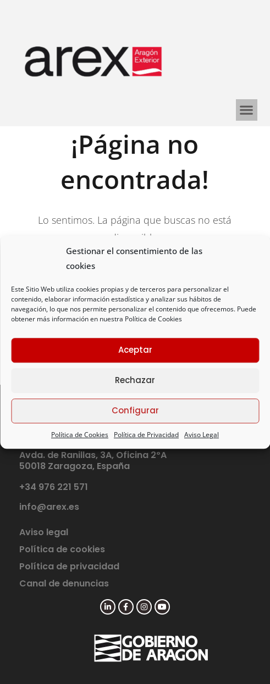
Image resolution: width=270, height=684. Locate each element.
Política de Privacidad (146, 434)
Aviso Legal (201, 434)
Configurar (135, 410)
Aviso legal (43, 532)
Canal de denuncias (64, 583)
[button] (246, 110)
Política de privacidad (69, 566)
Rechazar (135, 380)
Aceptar (135, 350)
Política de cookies (62, 549)
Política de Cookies (153, 319)
